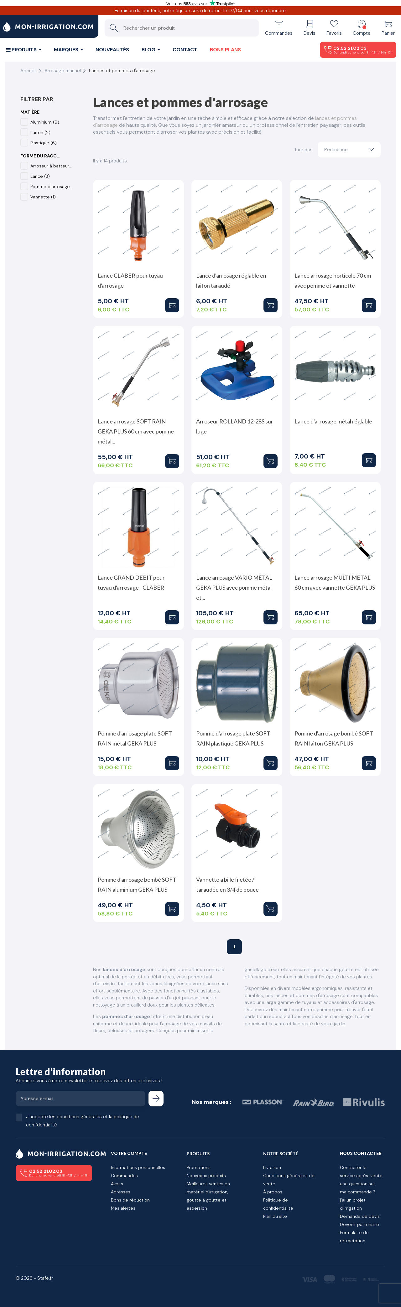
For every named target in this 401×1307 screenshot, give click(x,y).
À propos (272, 1192)
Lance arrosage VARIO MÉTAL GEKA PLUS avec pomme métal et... (234, 587)
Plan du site (275, 1216)
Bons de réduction (130, 1200)
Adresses (120, 1192)
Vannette (43, 197)
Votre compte (129, 1153)
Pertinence (351, 149)
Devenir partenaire (359, 1224)
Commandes (124, 1175)
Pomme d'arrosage (51, 186)
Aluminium (44, 122)
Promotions (199, 1167)
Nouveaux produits (206, 1175)
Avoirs (117, 1184)
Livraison (272, 1167)
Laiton (40, 132)
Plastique (43, 143)
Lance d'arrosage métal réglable (333, 421)
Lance (40, 176)
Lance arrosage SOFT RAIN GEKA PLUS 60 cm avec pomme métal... (136, 431)
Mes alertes (123, 1208)
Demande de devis (360, 1216)
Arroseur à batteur (51, 166)
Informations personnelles (138, 1167)
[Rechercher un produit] (182, 28)
